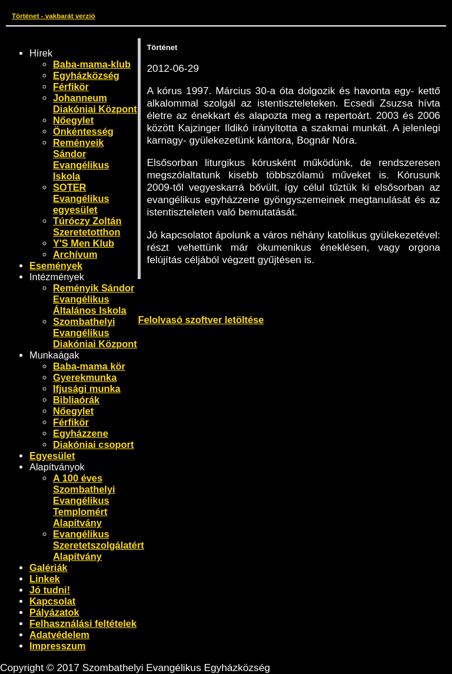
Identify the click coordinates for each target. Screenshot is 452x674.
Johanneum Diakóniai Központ (95, 103)
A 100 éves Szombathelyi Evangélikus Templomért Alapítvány (84, 500)
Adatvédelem (59, 634)
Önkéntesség (83, 131)
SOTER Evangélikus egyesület (81, 198)
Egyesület (52, 455)
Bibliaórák (76, 399)
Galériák (48, 567)
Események (55, 265)
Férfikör (71, 86)
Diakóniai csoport (93, 444)
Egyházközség (86, 75)
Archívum (75, 254)
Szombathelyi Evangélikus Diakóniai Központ (95, 332)
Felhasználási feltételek (83, 623)
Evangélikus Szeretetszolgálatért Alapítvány (98, 545)
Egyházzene (80, 433)
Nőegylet (73, 120)
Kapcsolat (52, 601)
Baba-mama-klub (92, 64)
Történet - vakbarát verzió (53, 15)
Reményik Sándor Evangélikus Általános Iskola (93, 299)
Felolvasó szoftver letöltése (201, 319)
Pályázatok (54, 612)
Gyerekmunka (85, 377)
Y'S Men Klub (83, 243)
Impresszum (57, 645)
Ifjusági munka (87, 388)
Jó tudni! (49, 590)
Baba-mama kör (89, 366)
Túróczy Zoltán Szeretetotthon (87, 226)
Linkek (44, 578)
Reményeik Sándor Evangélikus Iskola (81, 159)
